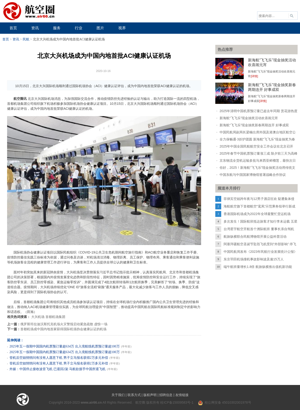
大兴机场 (37, 317)
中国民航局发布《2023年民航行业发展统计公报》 (260, 252)
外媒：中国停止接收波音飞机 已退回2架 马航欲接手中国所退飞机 (57, 369)
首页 (5, 39)
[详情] (254, 76)
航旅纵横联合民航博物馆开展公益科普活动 (255, 236)
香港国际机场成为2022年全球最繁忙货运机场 (257, 214)
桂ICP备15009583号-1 (176, 402)
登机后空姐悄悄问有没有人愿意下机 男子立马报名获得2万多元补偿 (58, 357)
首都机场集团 (55, 317)
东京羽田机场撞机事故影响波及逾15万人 (254, 259)
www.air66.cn (91, 402)
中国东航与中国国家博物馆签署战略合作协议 (253, 175)
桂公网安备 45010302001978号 (224, 402)
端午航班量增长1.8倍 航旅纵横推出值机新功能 (258, 267)
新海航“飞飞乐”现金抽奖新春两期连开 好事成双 (254, 125)
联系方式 (134, 395)
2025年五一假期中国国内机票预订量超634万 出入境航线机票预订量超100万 (64, 346)
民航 (26, 39)
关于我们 (118, 395)
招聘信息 (165, 395)
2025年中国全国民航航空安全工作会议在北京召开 (256, 146)
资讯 (16, 39)
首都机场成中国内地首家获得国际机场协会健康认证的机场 (63, 329)
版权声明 (150, 395)
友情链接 (182, 395)
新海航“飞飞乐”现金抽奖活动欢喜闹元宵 (249, 118)
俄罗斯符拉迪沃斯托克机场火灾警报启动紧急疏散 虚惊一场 (63, 324)
